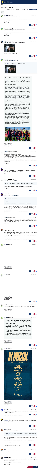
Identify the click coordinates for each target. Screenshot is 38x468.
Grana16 (5, 409)
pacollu (5, 449)
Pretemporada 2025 (15, 60)
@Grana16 (9, 429)
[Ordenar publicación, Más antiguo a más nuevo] (27, 9)
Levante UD (3, 9)
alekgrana (5, 41)
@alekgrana (10, 59)
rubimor (5, 229)
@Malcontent (8, 193)
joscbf (5, 168)
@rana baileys (10, 15)
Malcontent (6, 151)
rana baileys (6, 15)
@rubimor (10, 244)
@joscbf (14, 179)
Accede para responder (33, 9)
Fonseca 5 (5, 457)
